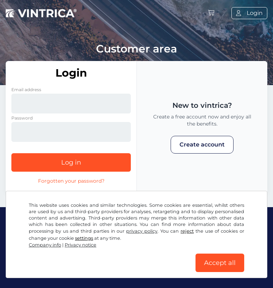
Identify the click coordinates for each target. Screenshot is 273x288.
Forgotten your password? (71, 181)
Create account (202, 144)
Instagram (64, 239)
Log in (71, 162)
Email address (26, 89)
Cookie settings (202, 255)
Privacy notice (155, 255)
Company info (26, 269)
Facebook (24, 239)
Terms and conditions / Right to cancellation (68, 255)
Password (22, 118)
